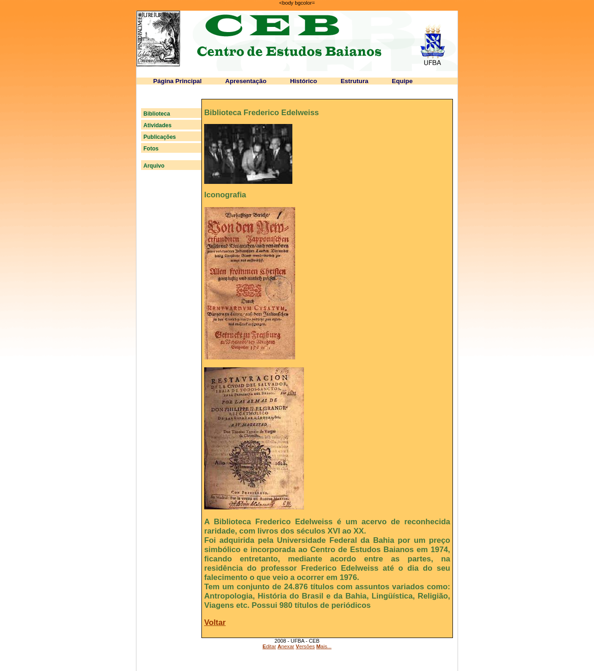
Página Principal (177, 81)
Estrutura (354, 81)
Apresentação (245, 81)
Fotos (151, 148)
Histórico (303, 81)
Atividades (157, 125)
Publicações (159, 137)
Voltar (215, 622)
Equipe (402, 81)
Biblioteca (156, 114)
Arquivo (153, 166)
